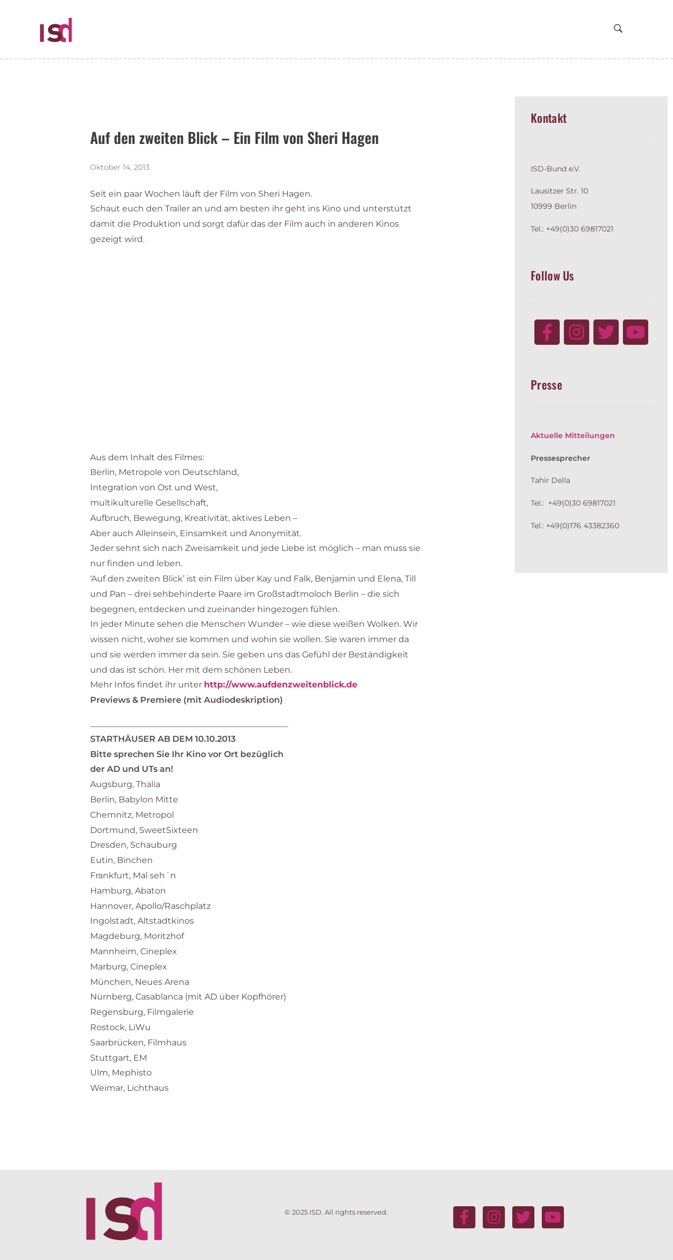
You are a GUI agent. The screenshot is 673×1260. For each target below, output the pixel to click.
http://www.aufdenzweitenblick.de (280, 685)
